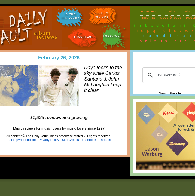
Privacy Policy (49, 140)
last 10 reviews (102, 16)
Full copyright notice (21, 140)
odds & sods (171, 18)
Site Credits (70, 140)
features (111, 36)
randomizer (82, 37)
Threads (105, 140)
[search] (169, 75)
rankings (148, 18)
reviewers (148, 12)
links (171, 12)
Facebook (89, 140)
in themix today (70, 17)
